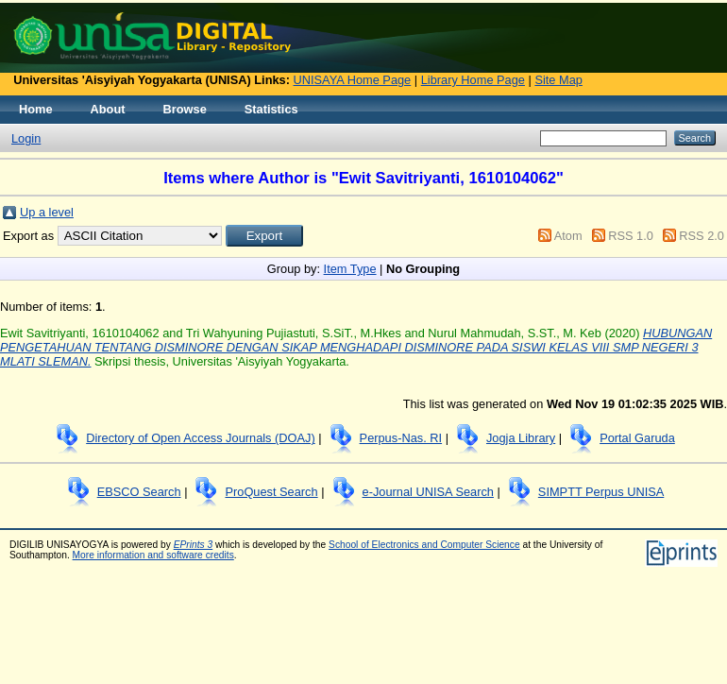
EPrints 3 (193, 544)
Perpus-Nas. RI (401, 438)
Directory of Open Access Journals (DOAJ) (200, 438)
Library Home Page (473, 80)
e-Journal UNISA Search (428, 492)
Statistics (271, 109)
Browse (185, 109)
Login (26, 138)
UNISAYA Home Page (353, 80)
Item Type (350, 269)
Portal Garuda (637, 438)
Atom (568, 236)
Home (36, 109)
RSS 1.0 (630, 236)
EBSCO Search (139, 492)
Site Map (558, 80)
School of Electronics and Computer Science (424, 544)
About (108, 109)
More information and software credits (153, 555)
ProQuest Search (271, 492)
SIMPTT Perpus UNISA (601, 492)
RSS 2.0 (701, 236)
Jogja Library (520, 438)
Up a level (47, 212)
